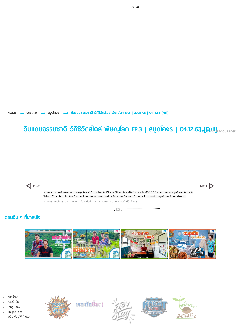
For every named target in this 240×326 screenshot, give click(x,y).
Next (230, 244)
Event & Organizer (172, 7)
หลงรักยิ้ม (13, 302)
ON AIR (31, 112)
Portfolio (150, 7)
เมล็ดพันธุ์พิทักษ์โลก (19, 316)
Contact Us (227, 7)
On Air (135, 7)
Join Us (210, 7)
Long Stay (14, 306)
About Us (195, 7)
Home (122, 7)
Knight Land (15, 311)
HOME (12, 112)
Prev (9, 244)
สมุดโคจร (53, 112)
